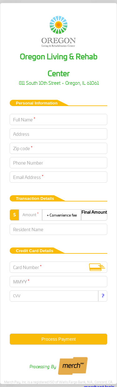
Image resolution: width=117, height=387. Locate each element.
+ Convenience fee (62, 215)
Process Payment (58, 339)
